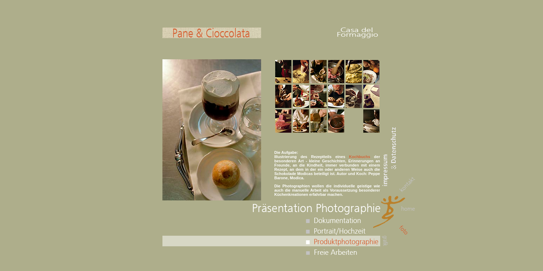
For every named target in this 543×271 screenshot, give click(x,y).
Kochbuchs (359, 157)
